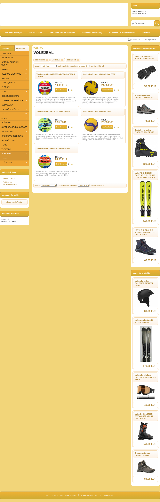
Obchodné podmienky (92, 33)
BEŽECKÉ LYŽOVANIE (14, 74)
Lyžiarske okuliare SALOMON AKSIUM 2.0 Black (145, 377)
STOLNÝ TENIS (8, 140)
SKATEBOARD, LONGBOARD (14, 127)
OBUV (14, 118)
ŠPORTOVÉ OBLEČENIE (14, 136)
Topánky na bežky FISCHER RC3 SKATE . (145, 131)
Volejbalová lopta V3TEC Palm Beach (53, 111)
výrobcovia (20, 48)
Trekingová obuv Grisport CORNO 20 (143, 96)
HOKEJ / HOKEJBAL (14, 96)
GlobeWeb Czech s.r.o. (94, 495)
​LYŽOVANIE (14, 162)
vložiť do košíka (61, 90)
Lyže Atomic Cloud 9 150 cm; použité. (144, 321)
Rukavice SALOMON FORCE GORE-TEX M (144, 57)
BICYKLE (14, 78)
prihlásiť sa (135, 39)
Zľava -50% (6, 53)
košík (135, 6)
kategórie (5, 48)
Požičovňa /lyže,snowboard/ (62, 33)
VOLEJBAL (14, 153)
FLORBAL (14, 87)
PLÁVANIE (6, 123)
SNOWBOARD (14, 131)
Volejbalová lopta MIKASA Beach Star (53, 148)
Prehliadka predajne (13, 33)
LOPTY (14, 113)
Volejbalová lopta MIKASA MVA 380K (99, 74)
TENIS (14, 144)
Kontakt (146, 33)
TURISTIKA (14, 149)
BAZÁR (14, 69)
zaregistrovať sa (152, 39)
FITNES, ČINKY (8, 83)
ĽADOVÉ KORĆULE (14, 109)
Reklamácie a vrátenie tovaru (122, 33)
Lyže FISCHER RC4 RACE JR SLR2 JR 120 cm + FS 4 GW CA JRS (145, 175)
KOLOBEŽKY (7, 105)
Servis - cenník (35, 33)
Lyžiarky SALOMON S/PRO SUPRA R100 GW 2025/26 (144, 416)
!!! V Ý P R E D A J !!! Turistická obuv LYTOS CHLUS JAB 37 (145, 232)
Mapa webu (110, 495)
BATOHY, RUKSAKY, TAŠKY (14, 63)
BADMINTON (7, 58)
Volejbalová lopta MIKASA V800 (97, 111)
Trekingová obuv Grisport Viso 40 (142, 454)
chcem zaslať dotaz (14, 202)
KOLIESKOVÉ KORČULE (14, 100)
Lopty (5, 158)
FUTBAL (14, 91)
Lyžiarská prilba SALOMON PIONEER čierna (144, 283)
